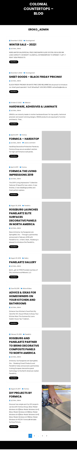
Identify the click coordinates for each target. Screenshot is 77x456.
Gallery (26, 264)
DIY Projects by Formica (20, 400)
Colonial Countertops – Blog (38, 11)
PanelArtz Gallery (22, 268)
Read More (14, 67)
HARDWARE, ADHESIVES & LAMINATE (33, 112)
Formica (24, 140)
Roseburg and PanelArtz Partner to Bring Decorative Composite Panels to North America (24, 351)
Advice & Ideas (27, 294)
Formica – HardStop (24, 144)
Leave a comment (29, 148)
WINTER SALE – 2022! (22, 50)
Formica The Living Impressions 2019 (22, 178)
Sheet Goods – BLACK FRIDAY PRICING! (35, 82)
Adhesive (27, 108)
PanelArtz (27, 211)
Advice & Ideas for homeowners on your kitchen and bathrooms (22, 303)
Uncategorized (30, 46)
